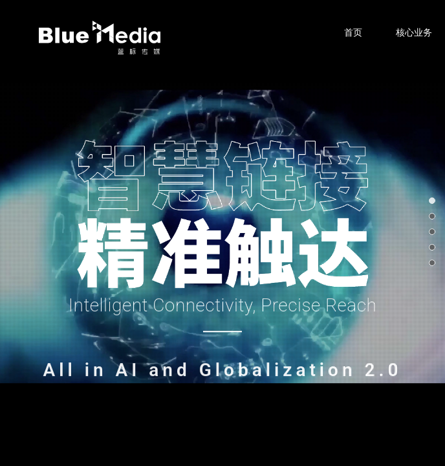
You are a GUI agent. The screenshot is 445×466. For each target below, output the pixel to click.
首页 (353, 32)
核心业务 (414, 32)
